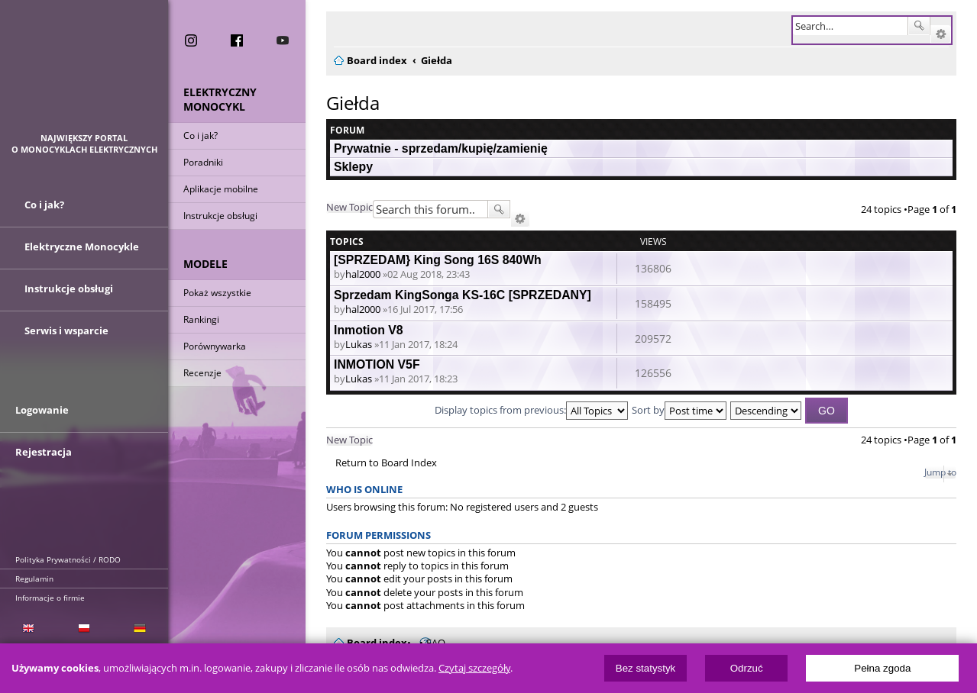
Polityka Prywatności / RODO (68, 559)
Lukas (358, 344)
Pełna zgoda (882, 668)
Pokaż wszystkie (217, 292)
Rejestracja (43, 452)
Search (918, 26)
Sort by (679, 410)
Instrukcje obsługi (220, 215)
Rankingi (201, 319)
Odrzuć (746, 668)
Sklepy (353, 166)
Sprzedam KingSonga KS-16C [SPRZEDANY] (462, 294)
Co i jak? (200, 135)
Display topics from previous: (531, 410)
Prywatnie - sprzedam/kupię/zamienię (441, 148)
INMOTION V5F (377, 364)
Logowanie (42, 410)
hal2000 (362, 274)
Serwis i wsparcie (66, 330)
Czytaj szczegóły (474, 668)
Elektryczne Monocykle (81, 246)
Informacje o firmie (50, 597)
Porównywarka (214, 346)
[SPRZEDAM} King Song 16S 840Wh (438, 259)
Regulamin (34, 578)
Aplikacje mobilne (220, 188)
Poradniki (203, 162)
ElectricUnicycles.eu (84, 74)
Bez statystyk (646, 668)
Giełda (353, 102)
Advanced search (940, 34)
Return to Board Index (386, 462)
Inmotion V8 (368, 330)
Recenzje (202, 372)
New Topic (349, 207)
